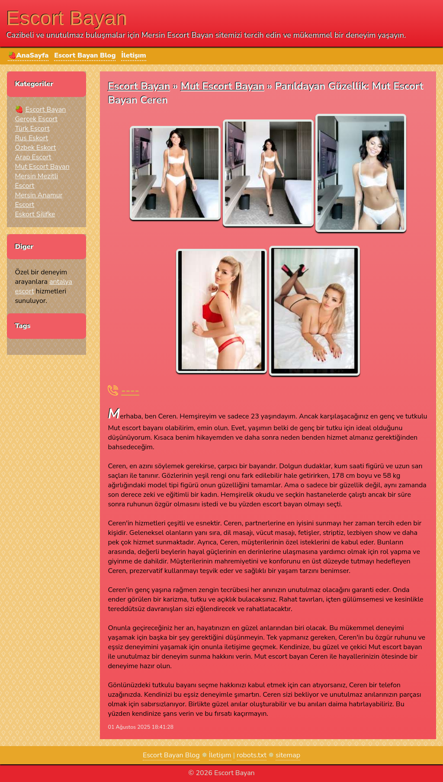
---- (130, 390)
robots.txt (251, 755)
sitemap (288, 755)
